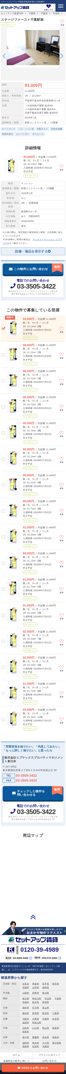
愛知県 (25, 1013)
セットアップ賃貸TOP (12, 13)
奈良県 (55, 1019)
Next (60, 56)
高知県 (45, 1037)
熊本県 (35, 1043)
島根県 (25, 1031)
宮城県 (25, 987)
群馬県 (45, 1002)
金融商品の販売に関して (16, 1061)
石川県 (35, 1007)
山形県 (35, 987)
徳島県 (55, 1037)
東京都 (25, 998)
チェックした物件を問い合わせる (39, 791)
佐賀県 (35, 1046)
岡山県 (45, 1028)
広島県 (25, 1028)
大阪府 (25, 1019)
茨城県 (25, 1002)
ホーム (16, 1055)
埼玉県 (48, 998)
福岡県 (25, 1043)
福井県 (25, 1007)
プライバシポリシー (49, 1055)
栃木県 (35, 1002)
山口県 (35, 1028)
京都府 (45, 1019)
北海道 (25, 984)
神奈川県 (36, 998)
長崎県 (25, 1046)
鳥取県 (55, 1028)
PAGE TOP (33, 917)
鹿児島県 (56, 1043)
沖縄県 (45, 1046)
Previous (5, 56)
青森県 (35, 984)
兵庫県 (35, 1019)
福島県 (45, 987)
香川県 (25, 1037)
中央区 (56, 13)
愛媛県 (35, 1037)
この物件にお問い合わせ (38, 267)
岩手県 (45, 984)
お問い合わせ (49, 1061)
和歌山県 (36, 1022)
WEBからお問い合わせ (34, 1067)
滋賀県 (25, 1022)
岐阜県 (45, 1013)
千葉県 (32, 13)
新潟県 (45, 993)
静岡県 (35, 1013)
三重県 (55, 1013)
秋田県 (55, 984)
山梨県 (25, 993)
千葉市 (44, 13)
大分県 (45, 1043)
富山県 (45, 1007)
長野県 (35, 993)
